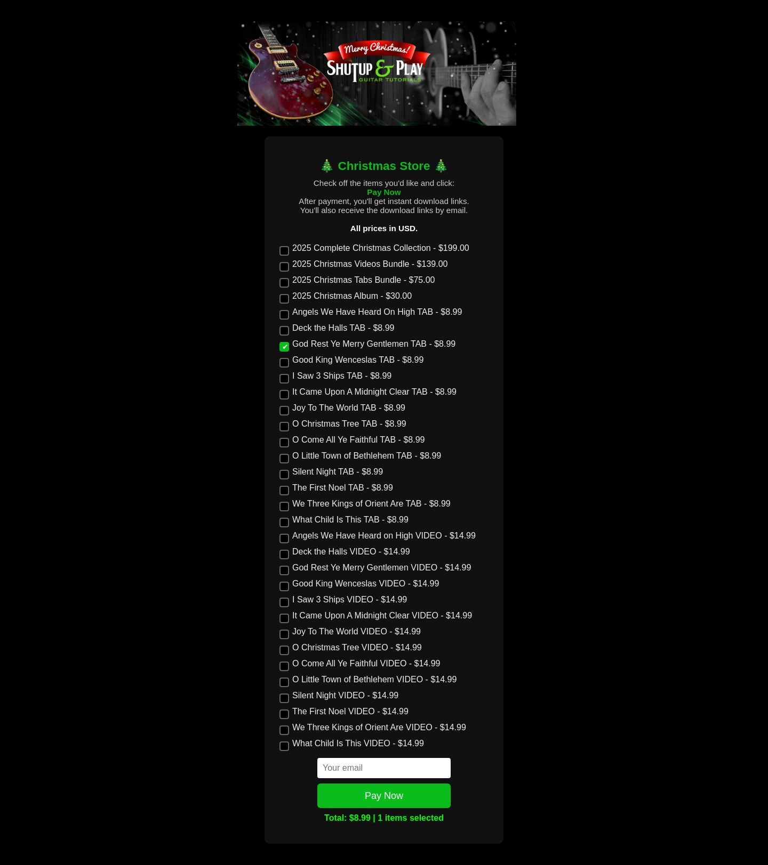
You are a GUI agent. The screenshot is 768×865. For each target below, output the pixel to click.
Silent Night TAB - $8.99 (331, 472)
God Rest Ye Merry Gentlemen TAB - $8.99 (367, 344)
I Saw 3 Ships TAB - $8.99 (335, 376)
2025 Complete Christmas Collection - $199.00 (374, 248)
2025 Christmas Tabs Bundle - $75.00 (357, 280)
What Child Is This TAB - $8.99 (344, 520)
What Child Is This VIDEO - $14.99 (351, 743)
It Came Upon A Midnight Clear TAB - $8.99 (368, 392)
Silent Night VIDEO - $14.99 (338, 695)
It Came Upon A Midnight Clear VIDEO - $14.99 (375, 616)
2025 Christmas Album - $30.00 (345, 296)
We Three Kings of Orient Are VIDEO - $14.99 (372, 727)
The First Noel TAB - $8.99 (336, 488)
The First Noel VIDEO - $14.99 (344, 711)
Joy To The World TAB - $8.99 (342, 408)
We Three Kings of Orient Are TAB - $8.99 (365, 504)
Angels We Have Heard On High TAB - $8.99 (370, 312)
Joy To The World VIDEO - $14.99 (350, 631)
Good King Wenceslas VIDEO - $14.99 (359, 584)
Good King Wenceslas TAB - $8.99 (351, 360)
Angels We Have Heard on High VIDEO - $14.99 (377, 536)
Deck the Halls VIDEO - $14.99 (344, 552)
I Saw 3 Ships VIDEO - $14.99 (343, 600)
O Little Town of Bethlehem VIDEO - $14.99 (368, 679)
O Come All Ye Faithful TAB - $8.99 (352, 440)
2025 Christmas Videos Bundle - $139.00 (363, 264)
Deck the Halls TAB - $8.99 (337, 328)
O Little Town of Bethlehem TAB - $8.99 (360, 456)
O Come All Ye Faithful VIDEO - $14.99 (359, 663)
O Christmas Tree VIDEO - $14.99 (350, 647)
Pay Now (384, 795)
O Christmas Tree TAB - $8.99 (342, 424)
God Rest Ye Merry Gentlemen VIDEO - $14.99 (375, 568)
